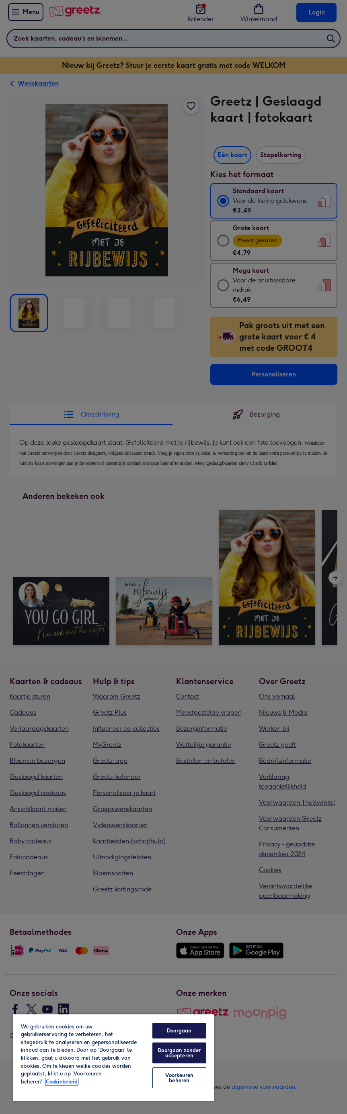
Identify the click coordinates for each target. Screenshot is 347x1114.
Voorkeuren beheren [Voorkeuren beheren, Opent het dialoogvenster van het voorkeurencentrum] (179, 1077)
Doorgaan (179, 1031)
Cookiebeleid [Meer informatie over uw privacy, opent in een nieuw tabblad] (62, 1082)
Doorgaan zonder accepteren (179, 1053)
